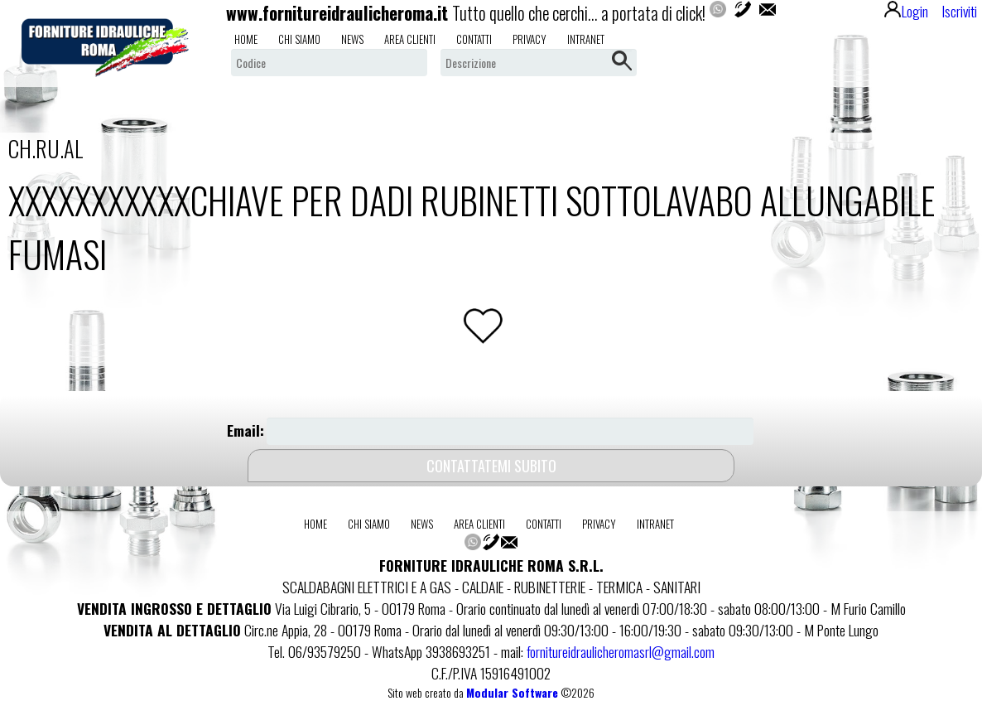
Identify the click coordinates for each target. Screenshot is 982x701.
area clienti (410, 39)
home (246, 39)
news (352, 39)
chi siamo (299, 39)
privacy (529, 39)
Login (906, 11)
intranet (585, 39)
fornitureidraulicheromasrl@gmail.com (621, 651)
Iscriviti (959, 11)
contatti (474, 39)
